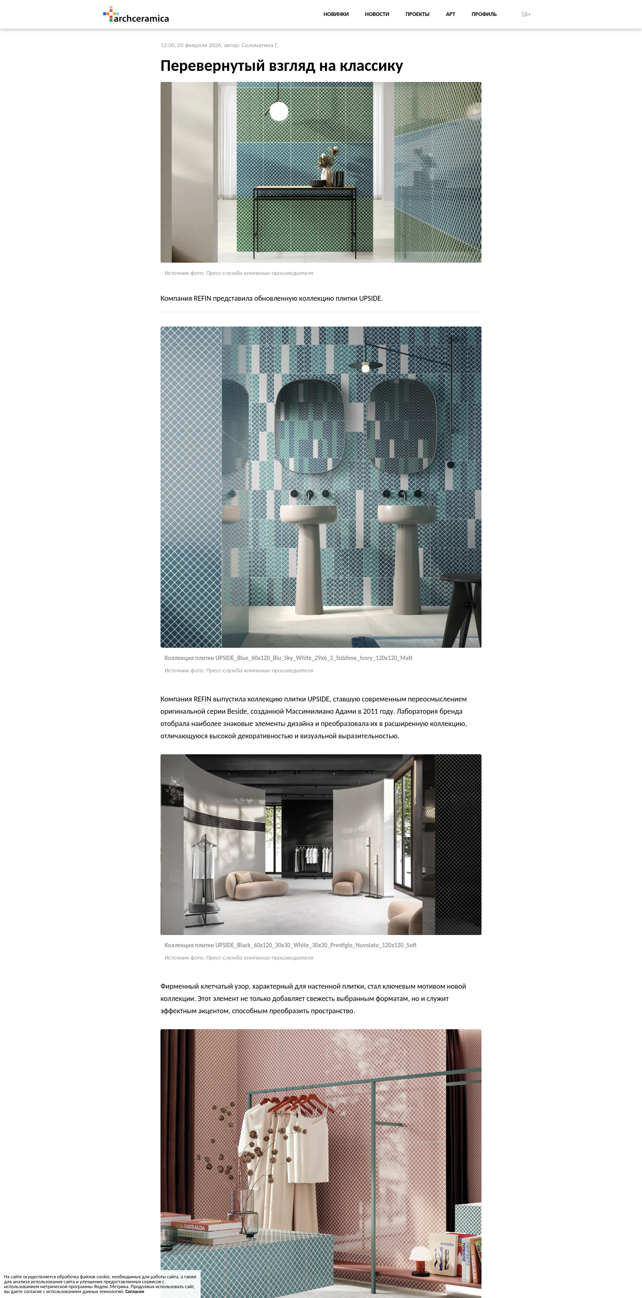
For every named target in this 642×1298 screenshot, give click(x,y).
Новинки (335, 14)
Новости (377, 14)
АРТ (450, 14)
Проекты (418, 14)
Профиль (484, 14)
